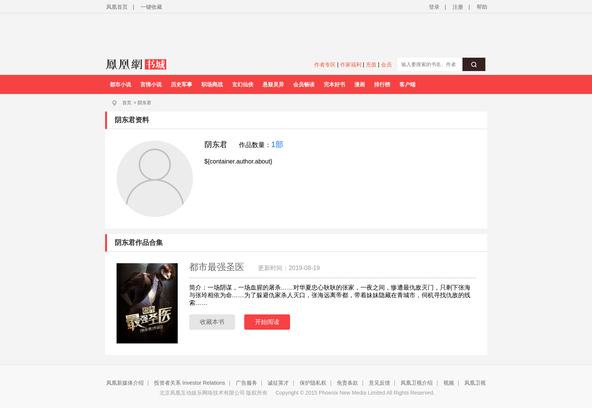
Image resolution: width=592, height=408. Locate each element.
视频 (448, 383)
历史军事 (181, 84)
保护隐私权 (313, 383)
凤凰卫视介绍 (417, 383)
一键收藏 (151, 7)
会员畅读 (304, 84)
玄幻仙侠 (242, 84)
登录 (434, 7)
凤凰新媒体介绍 (125, 383)
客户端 (407, 84)
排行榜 (382, 84)
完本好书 (334, 84)
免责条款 (347, 383)
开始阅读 (267, 322)
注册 (458, 7)
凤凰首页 (117, 7)
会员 (386, 65)
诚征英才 (278, 383)
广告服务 (246, 383)
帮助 (482, 7)
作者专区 (325, 65)
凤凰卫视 (475, 383)
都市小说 (120, 84)
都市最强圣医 (218, 267)
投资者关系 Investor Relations (189, 383)
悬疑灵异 (273, 84)
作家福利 (351, 65)
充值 (371, 65)
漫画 (359, 84)
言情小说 (151, 84)
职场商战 (212, 84)
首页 (126, 102)
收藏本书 (212, 322)
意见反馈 (379, 383)
